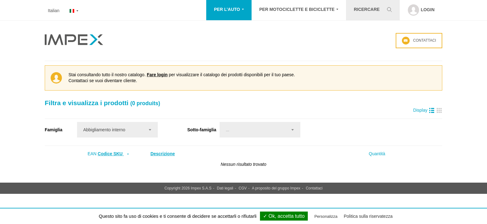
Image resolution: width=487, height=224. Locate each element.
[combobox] (117, 130)
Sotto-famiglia (201, 129)
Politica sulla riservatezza (368, 216)
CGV (243, 188)
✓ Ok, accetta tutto (284, 216)
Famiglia (53, 129)
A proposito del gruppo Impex (276, 188)
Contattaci (419, 40)
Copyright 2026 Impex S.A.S (188, 188)
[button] (229, 10)
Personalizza (325, 216)
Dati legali (225, 188)
